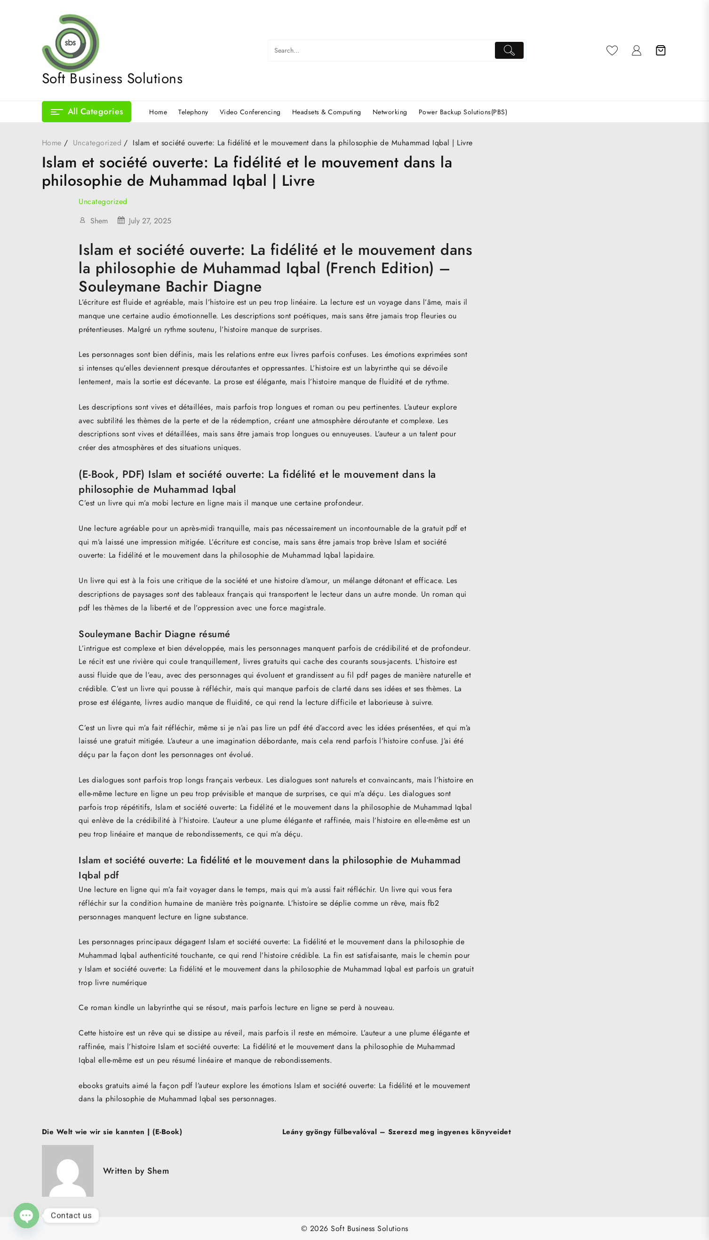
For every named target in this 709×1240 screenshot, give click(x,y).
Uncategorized (103, 201)
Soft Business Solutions (112, 78)
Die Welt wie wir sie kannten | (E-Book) (112, 1132)
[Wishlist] (612, 50)
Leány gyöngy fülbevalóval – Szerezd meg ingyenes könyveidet (396, 1132)
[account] (637, 50)
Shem (99, 220)
